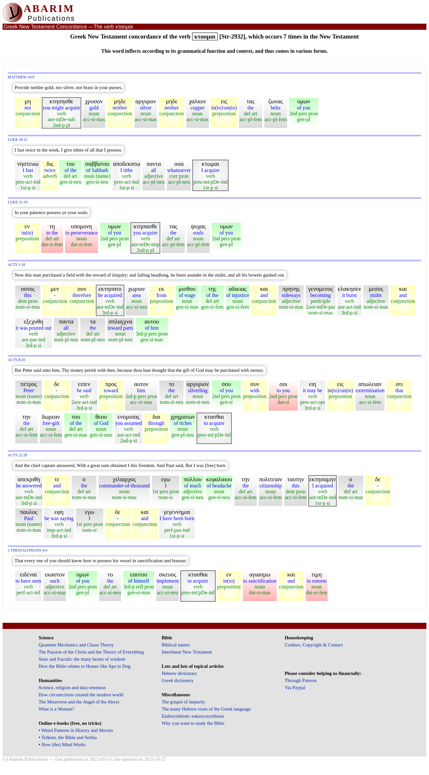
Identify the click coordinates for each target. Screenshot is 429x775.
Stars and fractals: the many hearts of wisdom (82, 659)
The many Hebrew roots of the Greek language (206, 709)
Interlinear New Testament (187, 652)
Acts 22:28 (17, 455)
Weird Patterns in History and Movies (77, 730)
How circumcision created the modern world (81, 694)
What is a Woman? (56, 709)
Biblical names (176, 644)
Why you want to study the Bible (193, 723)
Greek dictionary (178, 680)
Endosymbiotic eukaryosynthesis (193, 716)
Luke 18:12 (18, 140)
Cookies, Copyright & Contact (314, 644)
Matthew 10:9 (21, 77)
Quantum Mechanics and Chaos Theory (76, 644)
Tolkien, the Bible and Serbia (69, 737)
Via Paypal (295, 687)
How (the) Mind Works (63, 744)
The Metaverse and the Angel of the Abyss (79, 701)
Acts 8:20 (16, 360)
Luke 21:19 (18, 202)
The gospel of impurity (183, 701)
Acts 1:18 (16, 265)
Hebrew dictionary (179, 673)
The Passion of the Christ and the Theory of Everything (91, 652)
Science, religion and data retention (72, 687)
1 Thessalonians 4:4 (27, 550)
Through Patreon (301, 680)
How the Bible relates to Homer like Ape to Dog (84, 666)
